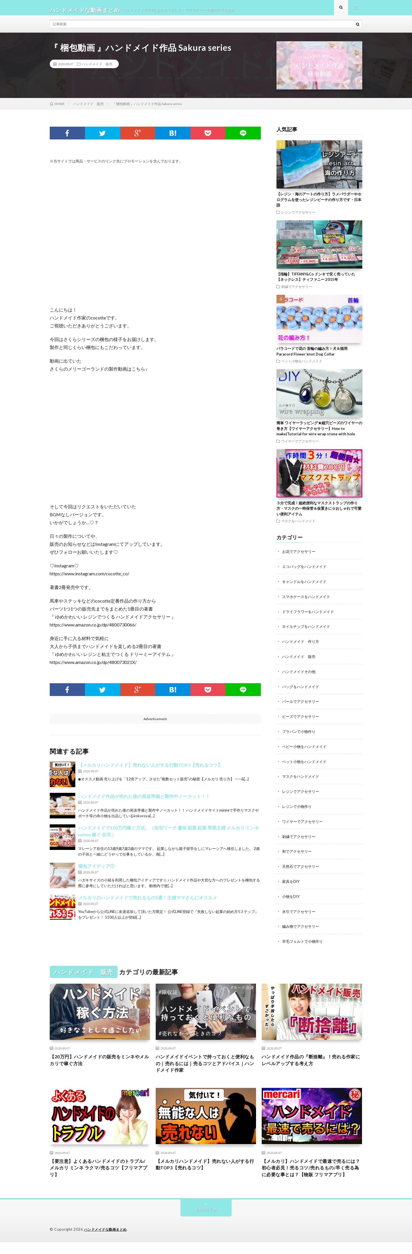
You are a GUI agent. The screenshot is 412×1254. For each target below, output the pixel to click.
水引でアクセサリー (300, 910)
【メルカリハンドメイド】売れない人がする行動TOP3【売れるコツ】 (150, 769)
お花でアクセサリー (300, 555)
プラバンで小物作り (300, 733)
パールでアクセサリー (302, 703)
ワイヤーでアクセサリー (300, 445)
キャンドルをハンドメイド (306, 585)
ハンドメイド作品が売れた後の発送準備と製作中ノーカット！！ (144, 800)
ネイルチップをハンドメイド (308, 629)
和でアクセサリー (298, 851)
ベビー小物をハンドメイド (306, 747)
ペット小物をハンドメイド (301, 365)
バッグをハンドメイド (302, 688)
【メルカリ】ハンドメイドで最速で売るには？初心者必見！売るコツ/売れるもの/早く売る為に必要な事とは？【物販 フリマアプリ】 (312, 1174)
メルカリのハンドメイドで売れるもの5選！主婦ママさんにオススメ (147, 902)
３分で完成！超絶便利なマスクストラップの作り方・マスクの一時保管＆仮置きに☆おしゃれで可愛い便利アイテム (318, 513)
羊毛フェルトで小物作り (304, 939)
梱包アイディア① (96, 870)
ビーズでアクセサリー (302, 718)
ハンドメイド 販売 (97, 68)
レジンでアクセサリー (298, 216)
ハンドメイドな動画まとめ (107, 1241)
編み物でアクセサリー (302, 925)
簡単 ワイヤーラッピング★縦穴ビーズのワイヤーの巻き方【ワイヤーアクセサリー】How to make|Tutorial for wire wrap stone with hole (319, 433)
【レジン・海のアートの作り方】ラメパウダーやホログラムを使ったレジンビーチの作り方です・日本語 (318, 204)
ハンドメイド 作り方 (302, 644)
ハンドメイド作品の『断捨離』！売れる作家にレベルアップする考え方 (312, 1060)
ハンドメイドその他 (300, 674)
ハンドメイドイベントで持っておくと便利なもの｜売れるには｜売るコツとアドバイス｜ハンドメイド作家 (206, 1063)
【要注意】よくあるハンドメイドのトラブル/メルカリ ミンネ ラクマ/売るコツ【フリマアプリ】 (100, 1171)
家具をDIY (291, 880)
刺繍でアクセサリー (296, 291)
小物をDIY (291, 895)
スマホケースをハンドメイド (308, 600)
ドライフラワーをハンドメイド (310, 615)
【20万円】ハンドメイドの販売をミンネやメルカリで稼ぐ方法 (97, 1060)
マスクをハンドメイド (298, 525)
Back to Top (206, 1221)
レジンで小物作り (298, 806)
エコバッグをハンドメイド (306, 570)
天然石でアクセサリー (302, 866)
